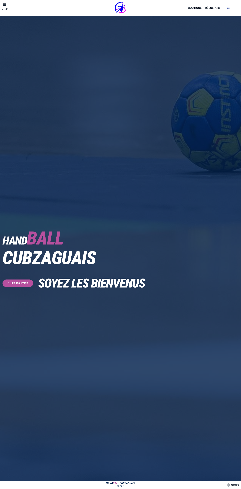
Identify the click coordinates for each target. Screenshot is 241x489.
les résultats (18, 283)
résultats (212, 8)
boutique (195, 8)
